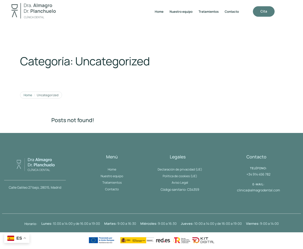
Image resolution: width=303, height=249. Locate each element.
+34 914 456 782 (258, 174)
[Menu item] (159, 12)
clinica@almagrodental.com (258, 190)
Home (28, 95)
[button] (264, 11)
